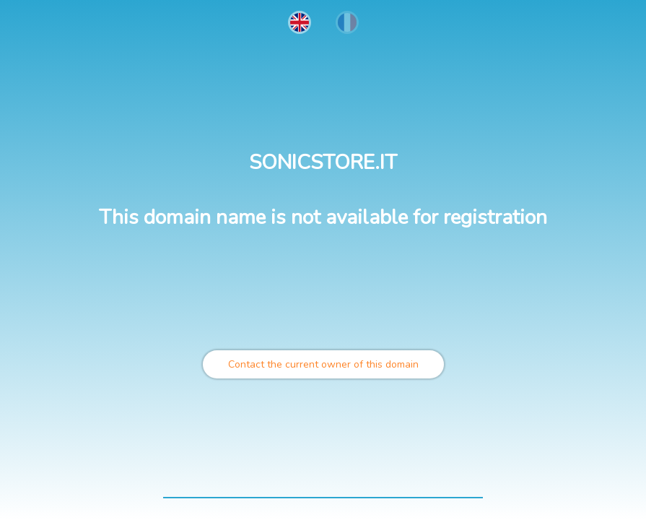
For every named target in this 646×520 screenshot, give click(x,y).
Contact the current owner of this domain (323, 364)
